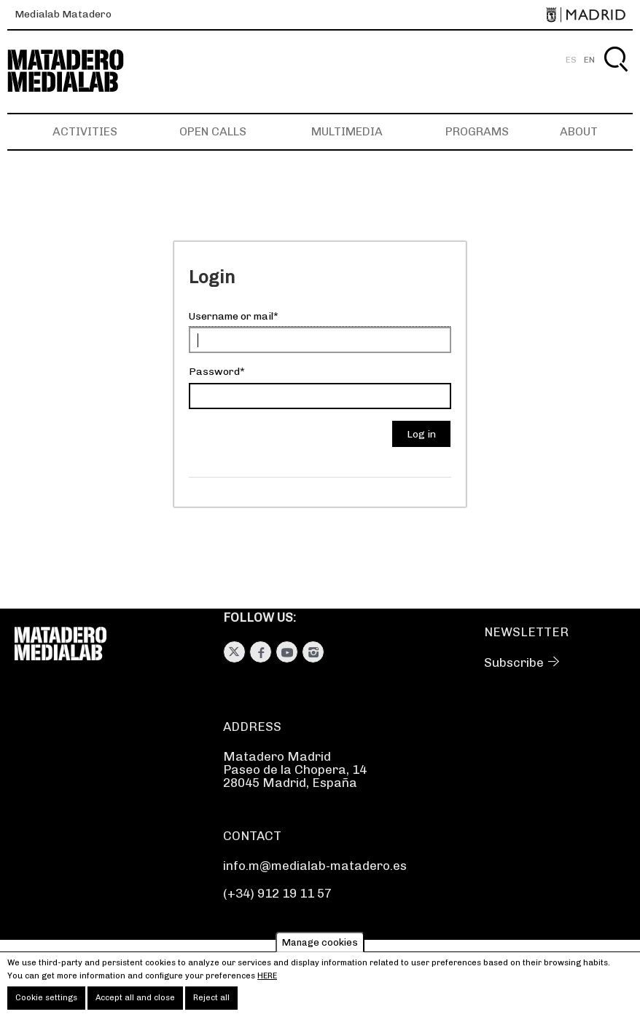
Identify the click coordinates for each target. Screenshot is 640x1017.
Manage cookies (320, 946)
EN (589, 60)
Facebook (260, 652)
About (579, 131)
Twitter (234, 652)
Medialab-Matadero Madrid (78, 71)
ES (571, 60)
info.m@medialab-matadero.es (315, 865)
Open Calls (212, 131)
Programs (477, 131)
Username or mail (231, 316)
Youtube (287, 652)
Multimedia (347, 131)
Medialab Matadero (63, 14)
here (267, 979)
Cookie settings (46, 1002)
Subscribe (514, 662)
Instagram (313, 652)
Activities (84, 131)
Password (214, 371)
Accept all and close (135, 1002)
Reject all (211, 1002)
